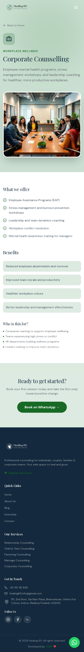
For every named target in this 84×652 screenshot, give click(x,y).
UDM (49, 646)
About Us (10, 501)
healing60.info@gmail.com (23, 593)
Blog (7, 507)
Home (8, 494)
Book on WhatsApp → (42, 407)
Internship (10, 514)
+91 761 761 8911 (16, 587)
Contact (9, 521)
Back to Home (14, 25)
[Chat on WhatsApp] (74, 642)
